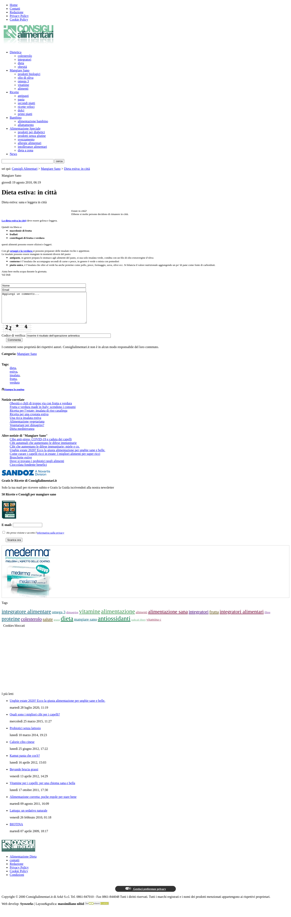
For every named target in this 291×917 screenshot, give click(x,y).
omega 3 (23, 81)
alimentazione (118, 617)
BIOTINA (16, 830)
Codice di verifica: (14, 341)
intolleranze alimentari (32, 146)
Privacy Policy (19, 16)
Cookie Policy (19, 19)
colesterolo (25, 56)
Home (14, 5)
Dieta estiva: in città (77, 168)
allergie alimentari (29, 143)
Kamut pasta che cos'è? (25, 761)
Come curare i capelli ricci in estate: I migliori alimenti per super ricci (55, 460)
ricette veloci (26, 106)
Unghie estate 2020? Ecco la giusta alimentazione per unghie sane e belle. (57, 456)
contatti (14, 866)
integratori (24, 59)
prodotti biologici (29, 74)
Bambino (16, 117)
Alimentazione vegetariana (27, 427)
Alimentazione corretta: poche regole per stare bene (43, 803)
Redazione (16, 12)
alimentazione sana (168, 618)
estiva (13, 377)
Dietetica (15, 52)
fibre (267, 618)
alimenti (23, 88)
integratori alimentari (242, 618)
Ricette (14, 92)
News (13, 154)
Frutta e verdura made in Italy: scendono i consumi (43, 413)
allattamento (26, 125)
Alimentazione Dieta (23, 862)
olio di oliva (25, 77)
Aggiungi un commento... (49, 310)
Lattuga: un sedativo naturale (28, 816)
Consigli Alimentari (25, 168)
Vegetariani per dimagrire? (27, 431)
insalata (15, 381)
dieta (21, 63)
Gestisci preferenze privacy (145, 895)
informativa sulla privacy (50, 538)
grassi (57, 625)
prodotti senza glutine (32, 135)
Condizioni (17, 880)
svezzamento (26, 139)
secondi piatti (26, 103)
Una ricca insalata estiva (25, 424)
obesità (22, 66)
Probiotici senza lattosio (25, 734)
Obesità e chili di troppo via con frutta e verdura (41, 409)
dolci (21, 110)
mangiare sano (85, 625)
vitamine (23, 85)
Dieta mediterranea (22, 434)
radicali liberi (138, 625)
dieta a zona (25, 150)
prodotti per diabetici (31, 132)
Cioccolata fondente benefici (28, 470)
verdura (15, 388)
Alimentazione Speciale (25, 128)
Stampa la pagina (14, 395)
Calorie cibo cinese (22, 748)
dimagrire (72, 618)
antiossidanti (114, 624)
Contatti (15, 8)
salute (48, 625)
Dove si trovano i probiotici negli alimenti (37, 467)
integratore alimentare (26, 617)
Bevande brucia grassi (24, 775)
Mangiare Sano (19, 70)
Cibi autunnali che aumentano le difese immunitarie (43, 449)
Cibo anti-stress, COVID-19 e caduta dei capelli (41, 445)
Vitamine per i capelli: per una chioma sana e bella (42, 789)
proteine (11, 625)
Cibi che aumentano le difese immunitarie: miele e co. (45, 452)
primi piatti (25, 114)
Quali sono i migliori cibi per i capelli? (35, 720)
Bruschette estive (21, 463)
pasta (21, 99)
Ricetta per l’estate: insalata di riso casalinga (38, 416)
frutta (13, 385)
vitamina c (154, 625)
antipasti (23, 96)
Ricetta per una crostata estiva (29, 420)
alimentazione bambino (33, 121)
